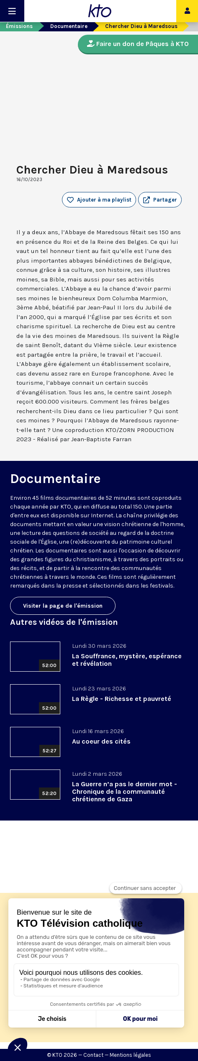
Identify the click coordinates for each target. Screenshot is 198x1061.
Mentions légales (130, 1055)
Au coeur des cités (101, 741)
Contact (93, 1055)
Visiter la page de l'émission (63, 605)
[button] (160, 200)
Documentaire (68, 26)
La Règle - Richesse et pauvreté (121, 699)
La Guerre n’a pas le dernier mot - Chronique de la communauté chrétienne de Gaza (124, 791)
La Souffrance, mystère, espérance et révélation (127, 659)
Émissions (19, 26)
